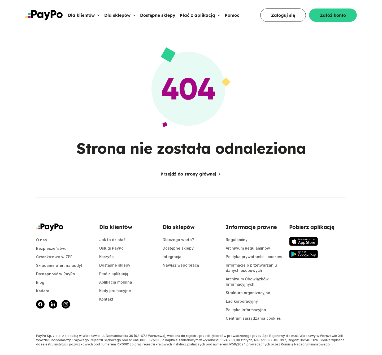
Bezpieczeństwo (51, 248)
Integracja (172, 256)
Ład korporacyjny (242, 301)
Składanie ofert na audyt (59, 265)
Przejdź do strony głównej (191, 174)
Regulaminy (237, 239)
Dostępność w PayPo (55, 274)
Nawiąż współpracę (181, 265)
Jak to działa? (112, 239)
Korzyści (107, 256)
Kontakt (106, 299)
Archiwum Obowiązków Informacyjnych (247, 281)
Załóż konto (333, 15)
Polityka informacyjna (246, 309)
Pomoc (232, 15)
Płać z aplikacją (200, 15)
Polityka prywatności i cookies (254, 256)
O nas (41, 240)
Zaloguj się (283, 15)
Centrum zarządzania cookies (253, 318)
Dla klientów (84, 15)
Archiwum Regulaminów (248, 248)
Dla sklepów (120, 15)
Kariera (42, 291)
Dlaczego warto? (178, 239)
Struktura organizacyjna (248, 292)
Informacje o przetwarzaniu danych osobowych (251, 268)
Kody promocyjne (115, 290)
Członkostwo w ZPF (54, 257)
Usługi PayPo (111, 248)
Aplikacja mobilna (115, 282)
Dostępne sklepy (157, 15)
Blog (40, 282)
